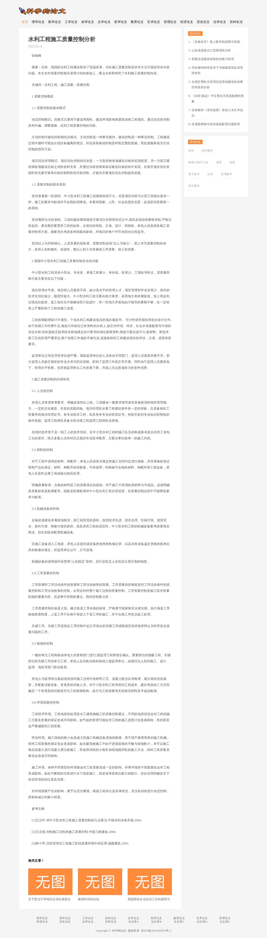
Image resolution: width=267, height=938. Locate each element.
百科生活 (236, 22)
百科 (191, 150)
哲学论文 (120, 22)
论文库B (156, 921)
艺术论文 (153, 22)
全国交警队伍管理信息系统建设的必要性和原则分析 (217, 84)
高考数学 (226, 174)
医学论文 (54, 22)
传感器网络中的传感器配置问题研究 (216, 124)
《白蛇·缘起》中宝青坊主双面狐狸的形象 (218, 98)
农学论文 (87, 22)
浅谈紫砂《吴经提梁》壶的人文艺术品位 (217, 112)
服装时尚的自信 (88, 899)
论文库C (179, 921)
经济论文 (186, 22)
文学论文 (104, 22)
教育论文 (137, 22)
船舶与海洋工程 (198, 162)
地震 (232, 162)
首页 (25, 22)
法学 (210, 174)
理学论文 (38, 22)
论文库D (202, 921)
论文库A (133, 921)
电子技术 (194, 174)
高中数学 (194, 185)
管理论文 (170, 22)
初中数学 (207, 150)
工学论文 (71, 22)
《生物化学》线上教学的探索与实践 (216, 41)
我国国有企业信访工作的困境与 (149, 899)
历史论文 (203, 22)
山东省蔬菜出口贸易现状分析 (211, 50)
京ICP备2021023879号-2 (156, 930)
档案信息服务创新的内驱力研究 (213, 59)
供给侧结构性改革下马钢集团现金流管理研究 (217, 70)
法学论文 (219, 22)
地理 (219, 162)
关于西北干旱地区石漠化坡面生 (49, 899)
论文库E (225, 921)
